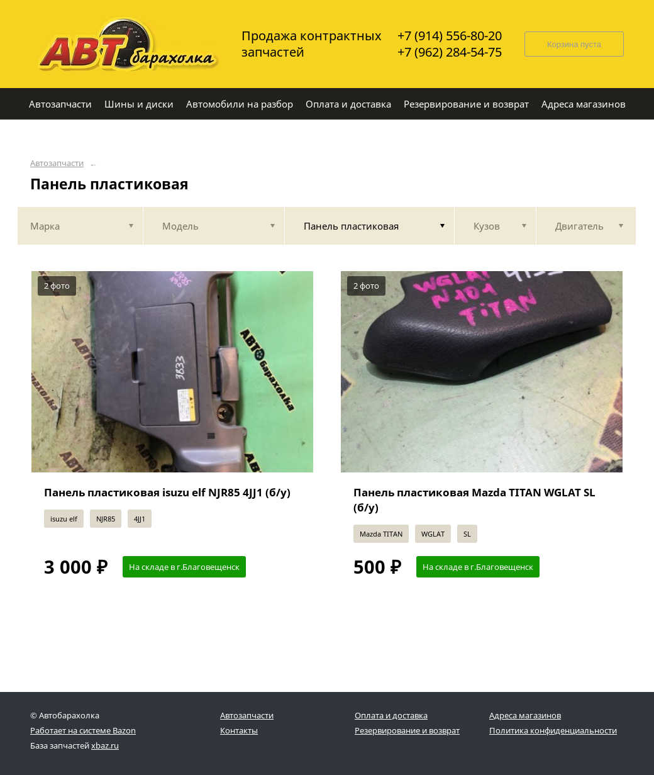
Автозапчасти (57, 163)
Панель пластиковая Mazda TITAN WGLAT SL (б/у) (474, 500)
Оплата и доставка (391, 715)
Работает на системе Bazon (83, 730)
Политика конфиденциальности (553, 730)
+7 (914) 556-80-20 (449, 36)
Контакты (239, 730)
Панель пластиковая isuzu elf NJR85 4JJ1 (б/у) (167, 492)
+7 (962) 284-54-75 (449, 52)
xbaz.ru (105, 745)
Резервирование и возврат (407, 730)
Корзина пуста (574, 44)
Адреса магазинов (525, 715)
